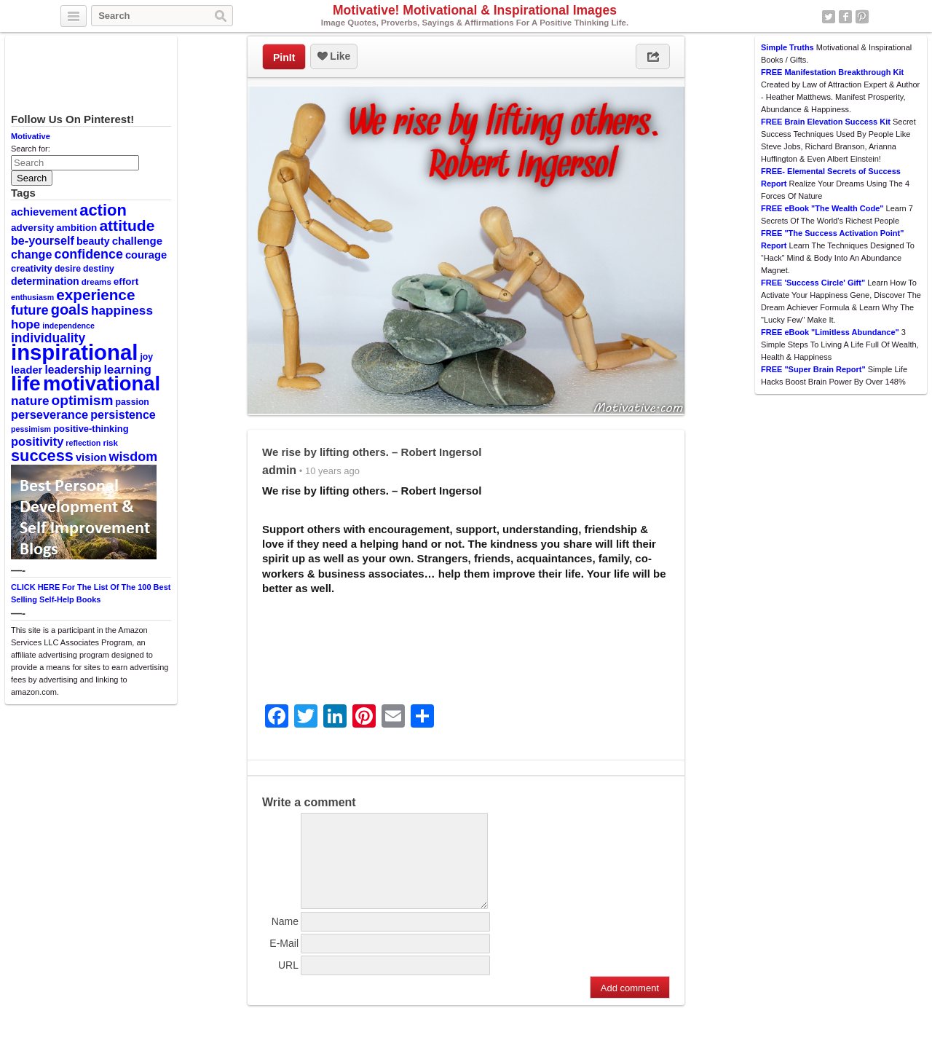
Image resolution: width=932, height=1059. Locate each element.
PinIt (284, 57)
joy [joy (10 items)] (146, 357)
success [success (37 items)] (42, 455)
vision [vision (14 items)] (91, 457)
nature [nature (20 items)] (30, 400)
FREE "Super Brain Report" (813, 369)
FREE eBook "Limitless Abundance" (830, 332)
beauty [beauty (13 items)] (93, 241)
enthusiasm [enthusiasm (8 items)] (32, 297)
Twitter (828, 16)
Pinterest (862, 16)
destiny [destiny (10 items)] (98, 269)
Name (285, 939)
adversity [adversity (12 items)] (32, 227)
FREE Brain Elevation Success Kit (825, 121)
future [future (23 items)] (30, 310)
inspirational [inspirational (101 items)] (74, 352)
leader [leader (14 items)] (26, 370)
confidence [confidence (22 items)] (88, 254)
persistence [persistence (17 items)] (123, 414)
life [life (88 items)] (26, 383)
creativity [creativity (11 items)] (31, 268)
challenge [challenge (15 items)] (137, 241)
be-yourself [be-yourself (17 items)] (42, 240)
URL (288, 982)
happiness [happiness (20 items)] (122, 310)
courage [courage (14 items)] (146, 255)
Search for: (30, 148)
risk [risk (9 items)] (110, 442)
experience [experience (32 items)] (95, 294)
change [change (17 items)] (31, 254)
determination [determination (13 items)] (45, 281)
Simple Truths (787, 47)
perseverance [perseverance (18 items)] (49, 414)
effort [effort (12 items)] (126, 281)
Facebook (845, 16)
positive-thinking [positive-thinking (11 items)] (91, 428)
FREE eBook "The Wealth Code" (822, 208)
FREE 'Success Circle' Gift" (813, 282)
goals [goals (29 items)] (70, 310)
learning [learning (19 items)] (127, 370)
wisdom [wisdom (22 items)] (133, 456)
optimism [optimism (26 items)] (83, 400)
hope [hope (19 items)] (25, 324)
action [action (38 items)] (103, 210)
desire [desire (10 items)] (68, 269)
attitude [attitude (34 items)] (126, 225)
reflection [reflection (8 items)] (83, 442)
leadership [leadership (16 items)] (72, 369)
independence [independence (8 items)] (68, 325)
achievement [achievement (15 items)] (44, 211)
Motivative (30, 136)
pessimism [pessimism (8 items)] (31, 429)
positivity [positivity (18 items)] (37, 441)
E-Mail (284, 961)
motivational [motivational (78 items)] (101, 383)
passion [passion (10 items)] (132, 402)
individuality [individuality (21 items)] (48, 338)
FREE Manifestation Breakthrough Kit (832, 72)
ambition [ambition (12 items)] (76, 227)
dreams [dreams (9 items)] (96, 281)
